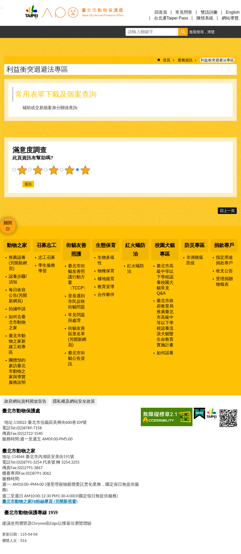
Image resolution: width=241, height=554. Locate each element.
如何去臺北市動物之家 (17, 322)
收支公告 (224, 271)
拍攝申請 (17, 309)
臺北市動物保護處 (74, 15)
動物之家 (17, 245)
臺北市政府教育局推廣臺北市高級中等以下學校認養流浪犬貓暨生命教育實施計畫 (165, 322)
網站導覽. (231, 18)
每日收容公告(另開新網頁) (18, 295)
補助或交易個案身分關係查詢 (49, 107)
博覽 (211, 32)
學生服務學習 (46, 268)
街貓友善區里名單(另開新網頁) (77, 336)
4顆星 (69, 170)
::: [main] (6, 54)
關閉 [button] (8, 223)
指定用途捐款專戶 (224, 260)
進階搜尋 (196, 32)
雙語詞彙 (209, 12)
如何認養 (165, 353)
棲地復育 (106, 278)
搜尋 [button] (183, 32)
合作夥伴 (106, 294)
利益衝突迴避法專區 (217, 60)
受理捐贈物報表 (224, 281)
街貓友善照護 (76, 249)
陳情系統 (204, 18)
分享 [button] (235, 32)
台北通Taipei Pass (171, 18)
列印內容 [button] (224, 68)
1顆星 (22, 170)
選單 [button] (10, 15)
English (233, 12)
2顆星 (38, 170)
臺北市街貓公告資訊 (76, 358)
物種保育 (106, 271)
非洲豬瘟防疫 (194, 260)
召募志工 (46, 245)
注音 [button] (232, 68)
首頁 (166, 60)
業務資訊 (185, 60)
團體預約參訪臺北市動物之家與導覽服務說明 (17, 371)
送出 (17, 184)
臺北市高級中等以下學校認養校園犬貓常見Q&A (165, 279)
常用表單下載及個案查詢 (56, 94)
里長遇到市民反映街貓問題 (76, 301)
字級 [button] (223, 32)
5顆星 (85, 170)
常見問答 (183, 12)
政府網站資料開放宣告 (25, 401)
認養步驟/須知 (18, 279)
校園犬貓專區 (165, 249)
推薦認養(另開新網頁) (18, 263)
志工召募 (46, 257)
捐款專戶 (224, 245)
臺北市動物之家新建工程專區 (17, 343)
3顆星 (54, 170)
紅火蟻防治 (135, 249)
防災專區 (195, 245)
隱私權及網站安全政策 (74, 401)
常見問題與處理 (76, 318)
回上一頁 (227, 210)
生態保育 (106, 245)
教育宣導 (106, 286)
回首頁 (161, 12)
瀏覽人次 (9, 540)
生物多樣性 (106, 260)
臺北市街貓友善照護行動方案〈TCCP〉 (78, 277)
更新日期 (9, 534)
